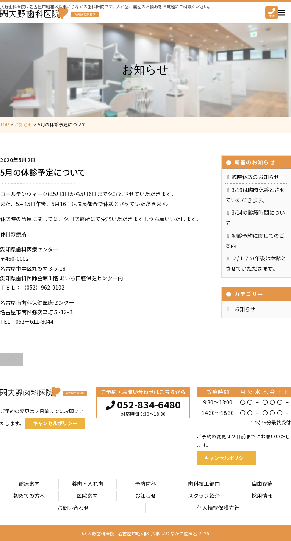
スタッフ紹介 (204, 495)
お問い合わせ (73, 507)
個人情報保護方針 (218, 507)
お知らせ (244, 309)
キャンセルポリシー (55, 423)
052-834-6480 (143, 404)
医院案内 (87, 495)
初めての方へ (29, 495)
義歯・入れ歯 (87, 483)
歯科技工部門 (204, 483)
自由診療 (262, 483)
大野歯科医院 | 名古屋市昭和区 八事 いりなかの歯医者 (142, 533)
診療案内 (29, 483)
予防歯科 (145, 483)
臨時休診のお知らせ (255, 177)
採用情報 (262, 495)
